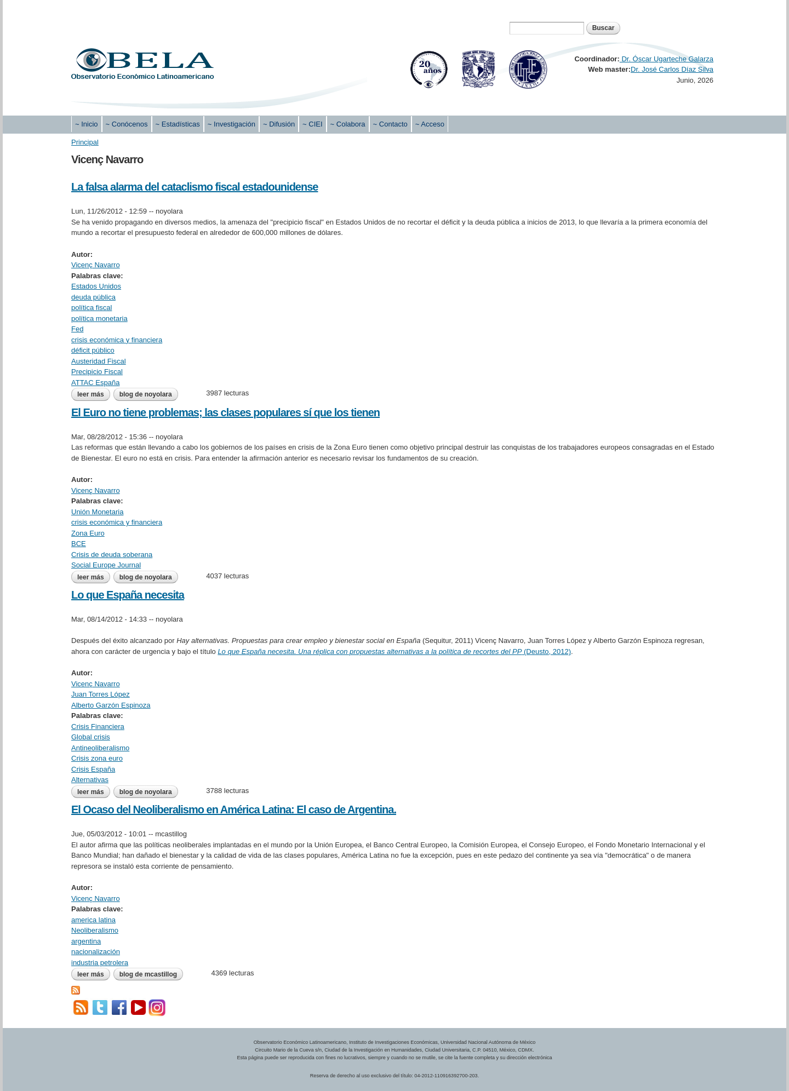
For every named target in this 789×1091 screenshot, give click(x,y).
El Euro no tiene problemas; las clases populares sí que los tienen (225, 412)
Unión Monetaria (97, 512)
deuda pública (93, 297)
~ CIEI (312, 124)
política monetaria (99, 318)
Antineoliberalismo (100, 748)
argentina (86, 941)
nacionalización (95, 952)
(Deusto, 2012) (394, 651)
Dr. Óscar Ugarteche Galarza (666, 59)
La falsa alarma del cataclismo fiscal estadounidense (194, 187)
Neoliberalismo (94, 930)
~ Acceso (429, 124)
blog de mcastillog (148, 974)
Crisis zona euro (97, 758)
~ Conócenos (127, 124)
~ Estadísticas (178, 124)
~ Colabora (347, 124)
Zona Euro (88, 533)
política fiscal (91, 307)
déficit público (93, 350)
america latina (93, 920)
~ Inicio (86, 124)
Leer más (93, 394)
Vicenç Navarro (95, 265)
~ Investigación (231, 124)
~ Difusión (279, 124)
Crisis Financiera (97, 726)
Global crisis (90, 737)
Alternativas (89, 780)
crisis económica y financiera (116, 340)
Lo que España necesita (127, 595)
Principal (85, 142)
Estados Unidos (96, 286)
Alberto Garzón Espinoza (111, 705)
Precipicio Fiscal (97, 372)
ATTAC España (95, 382)
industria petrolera (99, 962)
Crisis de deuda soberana (111, 554)
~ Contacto (390, 124)
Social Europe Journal (106, 565)
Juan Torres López (100, 694)
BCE (78, 543)
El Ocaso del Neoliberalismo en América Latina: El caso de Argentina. (233, 809)
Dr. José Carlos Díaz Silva (672, 69)
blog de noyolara (145, 394)
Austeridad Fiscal (98, 361)
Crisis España (93, 769)
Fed (77, 329)
